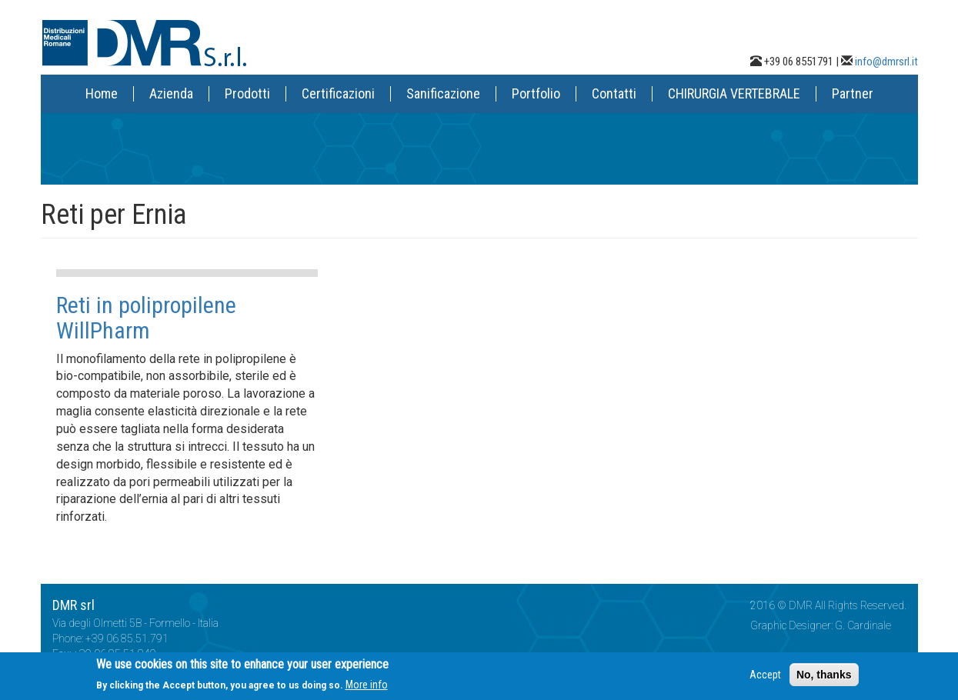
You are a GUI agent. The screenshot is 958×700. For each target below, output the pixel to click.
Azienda (171, 94)
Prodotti (247, 94)
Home (101, 94)
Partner (852, 94)
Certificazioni (338, 94)
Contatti (614, 94)
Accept (765, 679)
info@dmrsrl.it (886, 61)
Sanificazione (443, 94)
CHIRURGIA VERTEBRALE (734, 94)
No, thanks (824, 679)
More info (366, 689)
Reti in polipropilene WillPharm (146, 318)
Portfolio (536, 94)
